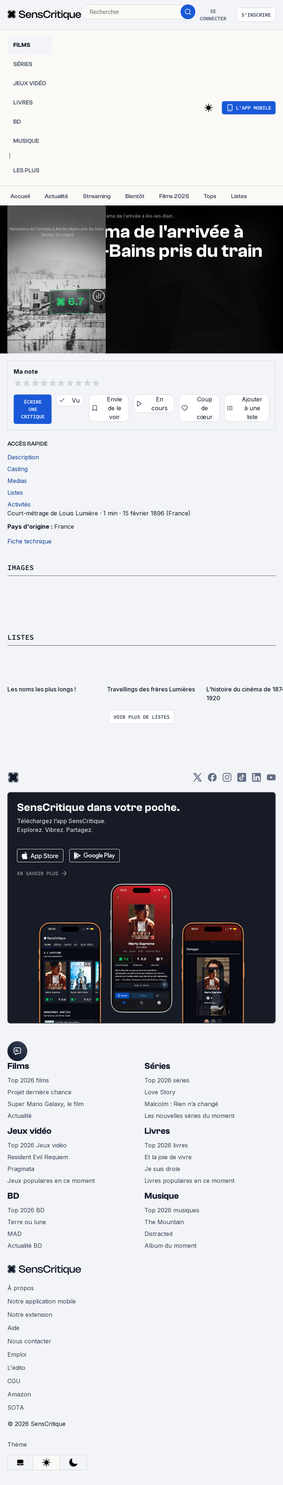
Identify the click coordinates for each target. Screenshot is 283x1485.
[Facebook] (212, 780)
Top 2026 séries (166, 1080)
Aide (13, 1328)
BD (13, 1196)
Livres (157, 1131)
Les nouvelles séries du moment (189, 1115)
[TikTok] (241, 780)
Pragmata (20, 1169)
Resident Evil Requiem (37, 1157)
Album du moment (170, 1245)
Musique (161, 1196)
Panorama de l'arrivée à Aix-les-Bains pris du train (136, 216)
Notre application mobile (41, 1301)
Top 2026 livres (166, 1145)
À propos (20, 1288)
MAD (14, 1233)
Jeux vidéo (29, 1131)
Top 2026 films (28, 1080)
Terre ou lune (26, 1222)
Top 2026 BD (26, 1210)
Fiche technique (29, 541)
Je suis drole (162, 1169)
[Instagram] (227, 780)
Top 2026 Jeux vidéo (37, 1145)
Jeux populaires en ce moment (51, 1180)
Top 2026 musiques (171, 1210)
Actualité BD (24, 1245)
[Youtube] (271, 780)
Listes (20, 637)
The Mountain (164, 1222)
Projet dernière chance (39, 1092)
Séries (157, 1066)
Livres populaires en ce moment (189, 1180)
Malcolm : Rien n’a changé (181, 1104)
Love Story (159, 1092)
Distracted (158, 1233)
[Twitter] (197, 780)
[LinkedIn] (256, 780)
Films (18, 1066)
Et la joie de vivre (168, 1157)
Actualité (19, 1115)
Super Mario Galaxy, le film (45, 1104)
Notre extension (29, 1314)
